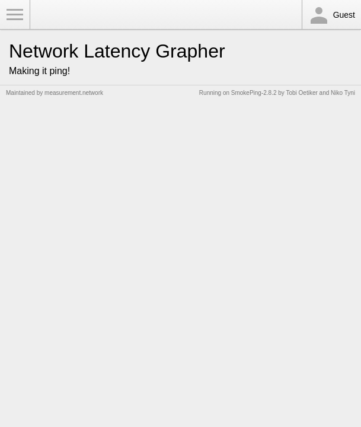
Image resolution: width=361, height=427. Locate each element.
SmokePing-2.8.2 (254, 93)
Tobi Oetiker (301, 93)
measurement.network (73, 93)
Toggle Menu (15, 15)
